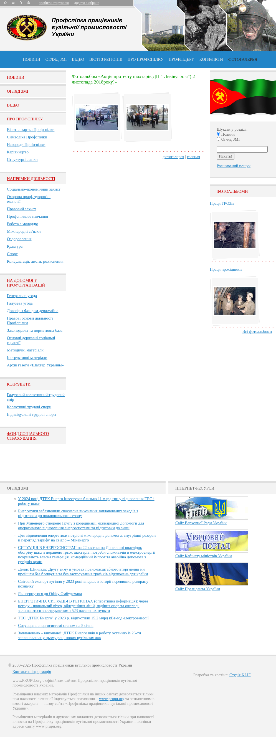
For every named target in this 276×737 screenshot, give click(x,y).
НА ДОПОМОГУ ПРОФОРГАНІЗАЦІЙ (26, 282)
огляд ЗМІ (56, 59)
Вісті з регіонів (105, 59)
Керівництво (18, 152)
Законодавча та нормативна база (34, 330)
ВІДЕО (78, 59)
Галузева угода (19, 303)
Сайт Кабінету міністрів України (203, 556)
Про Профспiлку (25, 119)
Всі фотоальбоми (257, 331)
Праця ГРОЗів (222, 203)
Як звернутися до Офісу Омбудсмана (50, 593)
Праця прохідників (226, 269)
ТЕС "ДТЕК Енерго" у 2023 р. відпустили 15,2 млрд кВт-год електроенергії (83, 618)
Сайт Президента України (197, 589)
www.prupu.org (112, 699)
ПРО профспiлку (145, 59)
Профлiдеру (181, 59)
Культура (14, 246)
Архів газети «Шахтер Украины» (35, 365)
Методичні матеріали (25, 350)
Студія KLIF (240, 675)
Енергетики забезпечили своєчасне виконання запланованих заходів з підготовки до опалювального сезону (78, 513)
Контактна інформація (31, 671)
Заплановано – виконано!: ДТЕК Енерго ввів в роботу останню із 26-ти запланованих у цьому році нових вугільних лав (79, 635)
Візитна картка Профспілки (30, 129)
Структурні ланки (22, 159)
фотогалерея (173, 157)
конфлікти (211, 59)
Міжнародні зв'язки (24, 231)
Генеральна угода (22, 295)
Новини (31, 59)
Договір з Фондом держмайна (32, 310)
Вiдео (13, 105)
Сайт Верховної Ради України (201, 523)
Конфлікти (19, 384)
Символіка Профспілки (27, 137)
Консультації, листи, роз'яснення (35, 261)
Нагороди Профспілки (26, 144)
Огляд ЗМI (17, 91)
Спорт (12, 254)
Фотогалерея (242, 59)
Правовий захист (21, 209)
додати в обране (86, 3)
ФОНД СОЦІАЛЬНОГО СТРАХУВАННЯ (28, 435)
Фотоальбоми (232, 191)
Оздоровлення (19, 239)
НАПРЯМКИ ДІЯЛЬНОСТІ (31, 178)
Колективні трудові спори (29, 407)
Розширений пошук (233, 166)
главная (193, 157)
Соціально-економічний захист (33, 189)
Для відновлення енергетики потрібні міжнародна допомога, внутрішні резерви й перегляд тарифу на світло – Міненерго (87, 537)
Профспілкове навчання (27, 216)
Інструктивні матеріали (27, 357)
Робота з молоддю (22, 224)
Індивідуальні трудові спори (31, 414)
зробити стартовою (54, 3)
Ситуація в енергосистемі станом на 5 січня (55, 625)
